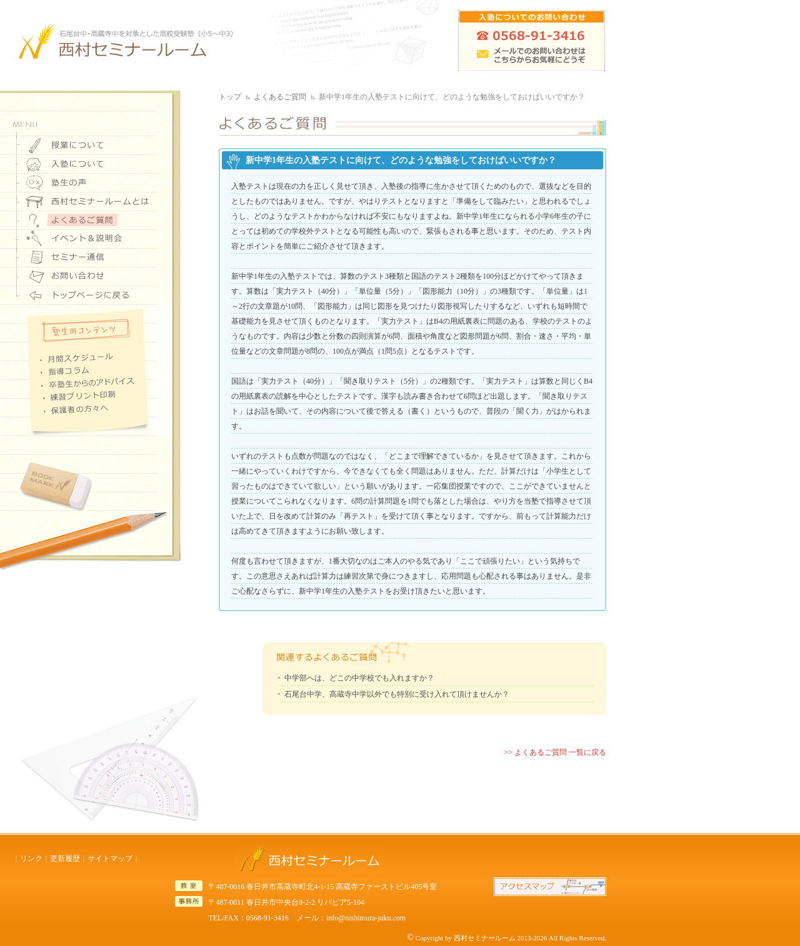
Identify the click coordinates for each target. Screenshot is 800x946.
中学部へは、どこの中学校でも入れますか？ (359, 678)
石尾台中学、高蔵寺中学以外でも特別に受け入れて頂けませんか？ (396, 694)
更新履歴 (65, 858)
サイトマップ (110, 858)
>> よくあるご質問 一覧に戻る (555, 752)
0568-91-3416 (267, 918)
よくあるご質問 (280, 96)
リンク (31, 858)
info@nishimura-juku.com (366, 918)
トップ (230, 96)
